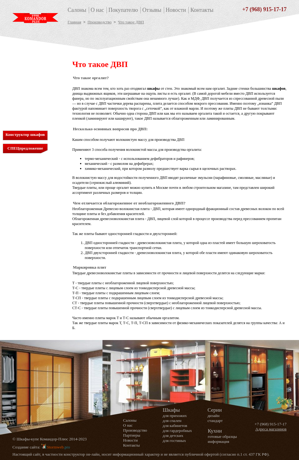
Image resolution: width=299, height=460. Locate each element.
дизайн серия (25, 100)
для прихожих (26, 62)
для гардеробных (28, 78)
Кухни (22, 108)
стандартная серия (29, 94)
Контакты (201, 10)
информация (218, 441)
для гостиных (25, 89)
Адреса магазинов (271, 429)
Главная (74, 22)
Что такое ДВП (131, 22)
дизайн (213, 415)
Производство (100, 22)
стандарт (215, 420)
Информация (25, 115)
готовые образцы (222, 436)
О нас (97, 10)
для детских (24, 84)
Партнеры (131, 435)
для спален (23, 68)
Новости (176, 10)
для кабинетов (26, 73)
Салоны (77, 10)
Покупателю (123, 10)
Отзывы (151, 10)
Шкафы (24, 56)
